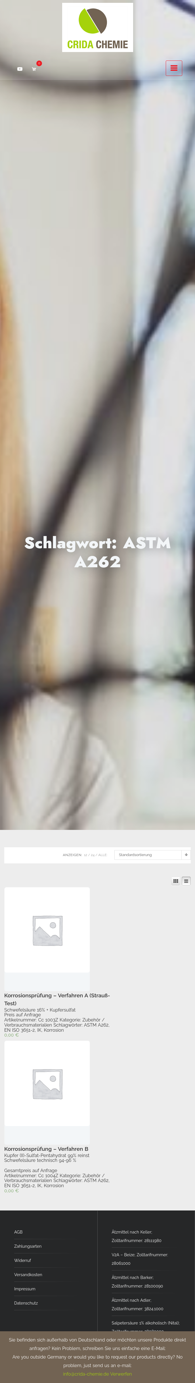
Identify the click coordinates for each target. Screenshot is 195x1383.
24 (93, 855)
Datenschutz (26, 1303)
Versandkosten (28, 1274)
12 (85, 855)
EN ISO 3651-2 (19, 1030)
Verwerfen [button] (121, 1374)
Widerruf (22, 1260)
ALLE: (102, 855)
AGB (18, 1232)
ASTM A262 (96, 1025)
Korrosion (54, 1030)
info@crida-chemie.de (86, 1374)
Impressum (24, 1288)
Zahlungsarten (27, 1246)
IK (39, 1030)
